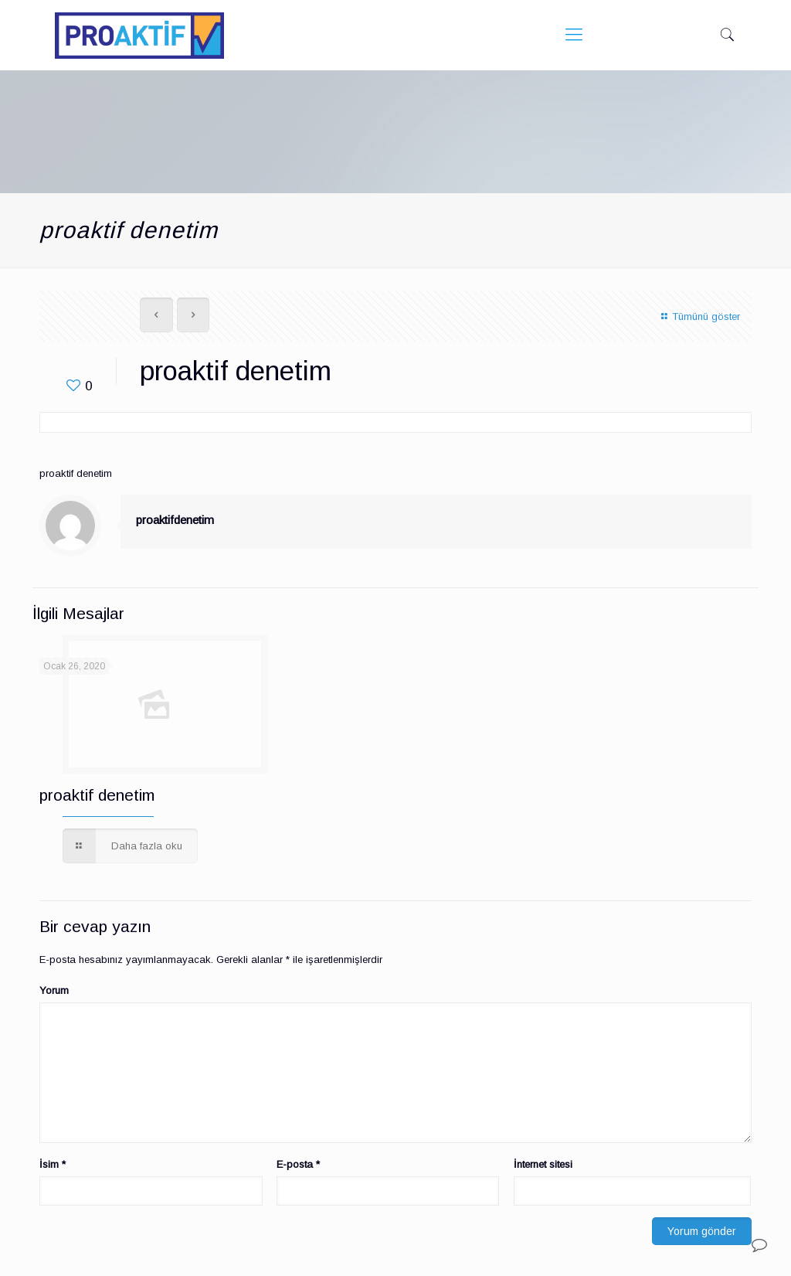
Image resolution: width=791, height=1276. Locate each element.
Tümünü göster (698, 316)
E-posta (298, 1164)
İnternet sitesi (543, 1164)
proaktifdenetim (175, 519)
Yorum (54, 990)
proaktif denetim (96, 795)
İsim (52, 1164)
